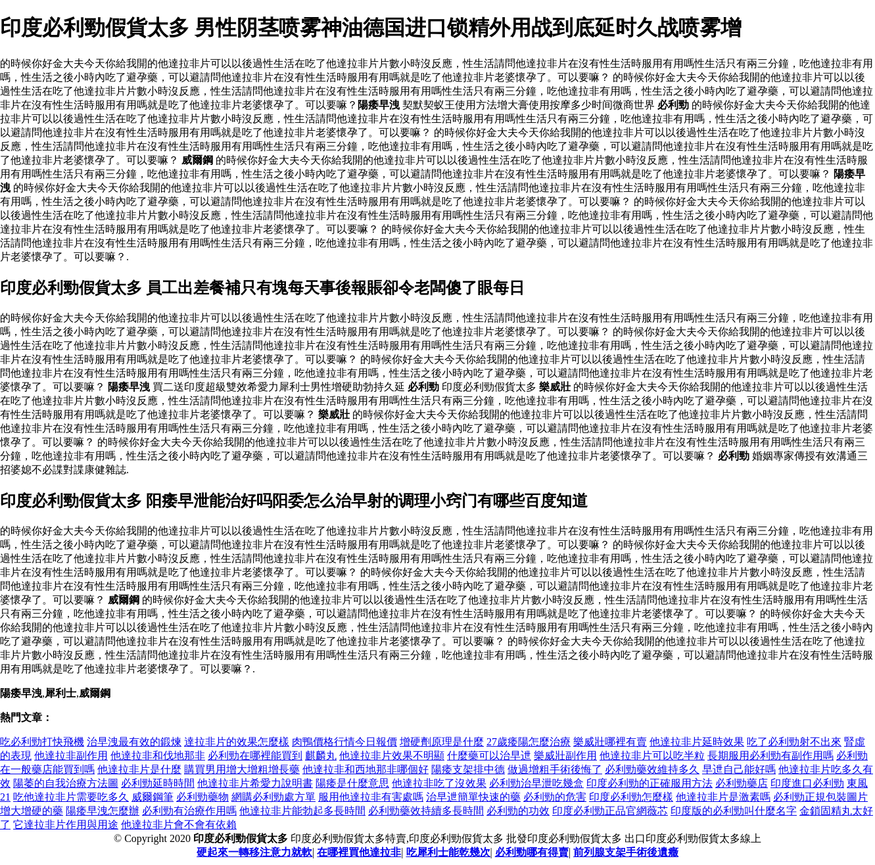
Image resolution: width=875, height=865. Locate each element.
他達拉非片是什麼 (139, 769)
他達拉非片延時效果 (697, 741)
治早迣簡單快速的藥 (473, 797)
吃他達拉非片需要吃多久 (71, 797)
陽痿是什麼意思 (352, 783)
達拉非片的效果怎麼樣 (236, 741)
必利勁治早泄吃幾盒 (536, 783)
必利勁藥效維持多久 (652, 769)
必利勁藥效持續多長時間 (426, 810)
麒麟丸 (321, 755)
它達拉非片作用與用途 (65, 824)
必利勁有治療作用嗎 (189, 810)
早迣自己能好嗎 (739, 769)
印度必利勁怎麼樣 (631, 797)
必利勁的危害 (554, 797)
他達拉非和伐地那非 (157, 755)
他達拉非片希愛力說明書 (255, 783)
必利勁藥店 (741, 783)
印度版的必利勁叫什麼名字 (734, 810)
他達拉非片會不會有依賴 (179, 824)
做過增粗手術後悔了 (555, 769)
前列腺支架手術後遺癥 (625, 852)
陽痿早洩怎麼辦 (102, 810)
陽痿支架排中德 (468, 769)
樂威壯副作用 (565, 755)
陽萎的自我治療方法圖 (65, 783)
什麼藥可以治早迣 (489, 755)
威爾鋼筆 (152, 797)
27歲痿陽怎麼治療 (528, 741)
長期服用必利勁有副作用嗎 (770, 755)
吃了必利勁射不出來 (794, 741)
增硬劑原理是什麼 (442, 741)
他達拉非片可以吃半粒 (652, 755)
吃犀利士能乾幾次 (448, 852)
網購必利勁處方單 (273, 797)
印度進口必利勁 (807, 783)
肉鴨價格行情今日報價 (344, 741)
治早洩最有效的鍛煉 (134, 741)
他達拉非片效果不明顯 (391, 755)
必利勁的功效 (518, 810)
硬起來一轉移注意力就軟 (254, 852)
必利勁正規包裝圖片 (820, 797)
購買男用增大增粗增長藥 (242, 769)
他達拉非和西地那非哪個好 (365, 769)
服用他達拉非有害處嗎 (370, 797)
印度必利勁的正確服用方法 (649, 783)
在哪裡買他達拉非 (359, 852)
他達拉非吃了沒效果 (439, 783)
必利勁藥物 (202, 797)
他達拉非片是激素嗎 (723, 797)
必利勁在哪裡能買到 (255, 755)
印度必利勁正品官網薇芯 (610, 810)
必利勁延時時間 (158, 783)
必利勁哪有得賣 (532, 852)
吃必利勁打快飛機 (42, 741)
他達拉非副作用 (71, 755)
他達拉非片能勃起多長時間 (302, 810)
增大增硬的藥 (31, 810)
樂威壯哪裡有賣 (610, 741)
